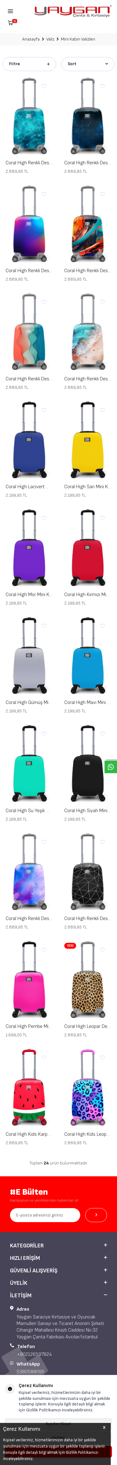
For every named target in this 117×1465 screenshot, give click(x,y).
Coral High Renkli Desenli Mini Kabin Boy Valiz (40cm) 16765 (88, 271)
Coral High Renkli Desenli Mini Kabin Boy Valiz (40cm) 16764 (88, 379)
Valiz (50, 39)
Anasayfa (31, 39)
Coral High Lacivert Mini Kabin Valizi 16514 (29, 487)
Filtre (29, 63)
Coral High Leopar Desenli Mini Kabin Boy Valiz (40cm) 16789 (88, 1026)
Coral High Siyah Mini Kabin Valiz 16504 (88, 811)
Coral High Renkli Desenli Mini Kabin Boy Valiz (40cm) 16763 (88, 919)
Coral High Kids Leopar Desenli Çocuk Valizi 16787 (88, 1134)
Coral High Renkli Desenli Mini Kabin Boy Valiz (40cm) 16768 (29, 163)
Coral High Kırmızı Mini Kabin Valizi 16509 (88, 595)
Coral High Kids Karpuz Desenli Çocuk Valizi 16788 (29, 1134)
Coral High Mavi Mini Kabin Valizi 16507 (88, 703)
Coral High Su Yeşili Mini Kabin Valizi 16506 (29, 811)
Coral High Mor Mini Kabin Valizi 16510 (29, 595)
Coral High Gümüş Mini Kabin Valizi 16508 (29, 703)
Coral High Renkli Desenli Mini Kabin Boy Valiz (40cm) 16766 (29, 271)
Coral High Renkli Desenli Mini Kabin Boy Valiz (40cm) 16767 (88, 163)
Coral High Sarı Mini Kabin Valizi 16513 (88, 487)
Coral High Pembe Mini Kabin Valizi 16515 (29, 1026)
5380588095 (31, 1372)
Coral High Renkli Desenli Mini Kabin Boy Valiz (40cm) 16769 (29, 919)
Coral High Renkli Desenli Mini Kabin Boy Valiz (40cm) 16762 (29, 379)
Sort (88, 63)
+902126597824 (34, 1354)
